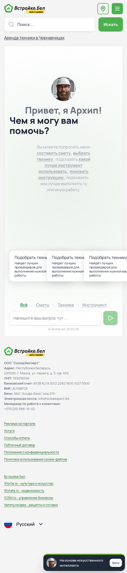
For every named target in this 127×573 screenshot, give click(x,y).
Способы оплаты (17, 437)
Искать (111, 24)
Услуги (9, 430)
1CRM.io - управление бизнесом (28, 497)
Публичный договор (19, 445)
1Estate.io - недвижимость (24, 490)
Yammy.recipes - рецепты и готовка (31, 504)
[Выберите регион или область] (103, 8)
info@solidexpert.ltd (53, 398)
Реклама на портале (19, 423)
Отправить (110, 318)
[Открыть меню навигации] (117, 8)
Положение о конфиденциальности (31, 452)
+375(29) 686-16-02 (19, 408)
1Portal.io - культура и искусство (29, 483)
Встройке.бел (14, 476)
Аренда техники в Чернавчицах (34, 37)
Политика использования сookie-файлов (35, 459)
